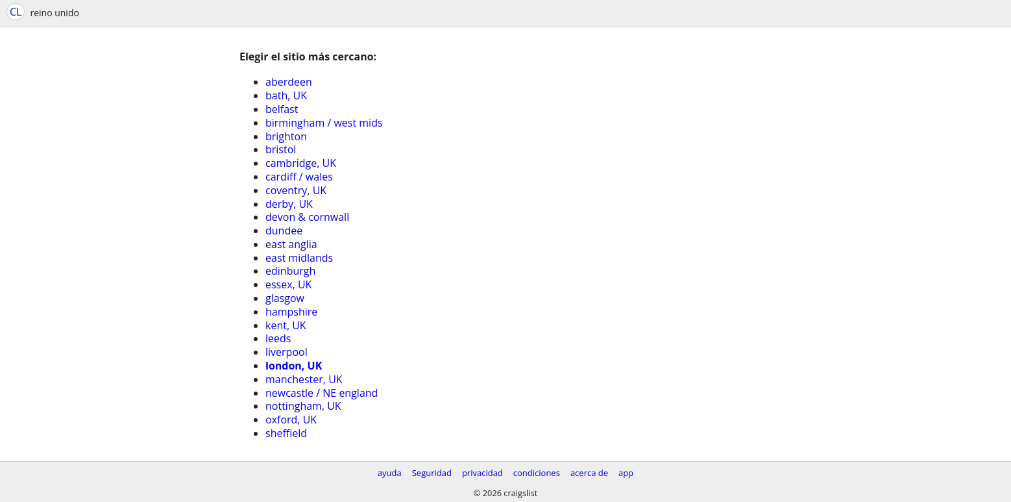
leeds (278, 338)
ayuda (390, 473)
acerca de (589, 473)
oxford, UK (291, 419)
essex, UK (288, 284)
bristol (280, 149)
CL (15, 12)
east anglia (291, 244)
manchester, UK (304, 379)
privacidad (482, 473)
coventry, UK (295, 190)
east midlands (299, 258)
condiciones (536, 473)
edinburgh (290, 271)
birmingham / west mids (324, 123)
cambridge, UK (300, 163)
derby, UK (289, 204)
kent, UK (285, 325)
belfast (281, 109)
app (625, 473)
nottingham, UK (303, 406)
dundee (283, 230)
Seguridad (432, 473)
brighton (286, 136)
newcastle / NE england (321, 393)
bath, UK (286, 95)
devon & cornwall (307, 217)
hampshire (291, 312)
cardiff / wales (299, 176)
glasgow (284, 298)
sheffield (286, 433)
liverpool (286, 352)
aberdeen (288, 82)
